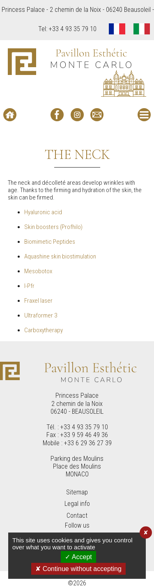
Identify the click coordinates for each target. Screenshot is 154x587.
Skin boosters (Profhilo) (53, 227)
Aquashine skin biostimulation (60, 256)
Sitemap (77, 492)
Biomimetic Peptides (49, 241)
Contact (77, 515)
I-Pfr (29, 286)
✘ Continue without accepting (78, 568)
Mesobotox (38, 271)
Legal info (77, 504)
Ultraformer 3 (40, 315)
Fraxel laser (38, 300)
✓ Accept (78, 556)
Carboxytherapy (43, 330)
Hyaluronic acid (43, 212)
